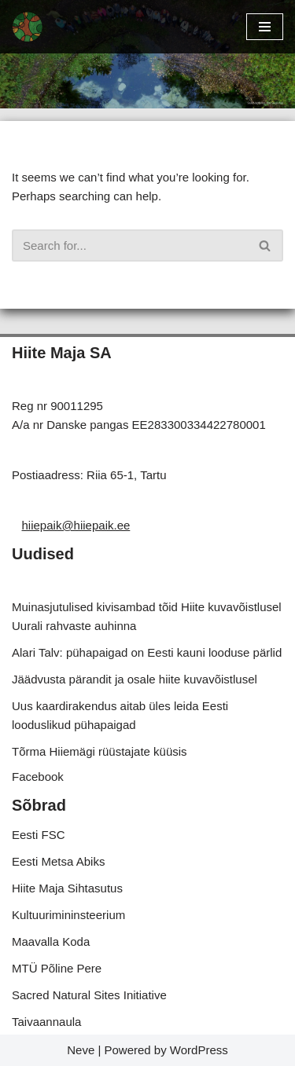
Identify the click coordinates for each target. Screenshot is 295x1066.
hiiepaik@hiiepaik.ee (76, 525)
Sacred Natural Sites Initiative (89, 995)
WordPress (199, 1050)
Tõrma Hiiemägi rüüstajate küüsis (99, 751)
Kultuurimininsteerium (68, 914)
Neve (80, 1050)
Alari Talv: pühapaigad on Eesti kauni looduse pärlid (147, 652)
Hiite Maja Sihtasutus (67, 888)
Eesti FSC (38, 834)
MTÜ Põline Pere (56, 968)
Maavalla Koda (51, 941)
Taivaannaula (46, 1021)
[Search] (130, 245)
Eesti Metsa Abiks (58, 861)
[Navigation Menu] (264, 26)
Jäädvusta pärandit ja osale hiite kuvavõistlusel (134, 679)
